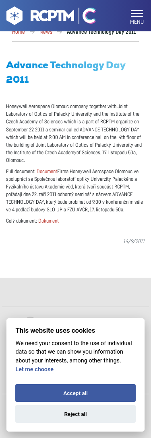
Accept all (75, 393)
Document (47, 171)
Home (18, 32)
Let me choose (34, 369)
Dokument (48, 221)
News (45, 32)
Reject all (75, 414)
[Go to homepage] (39, 17)
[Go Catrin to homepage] (85, 17)
